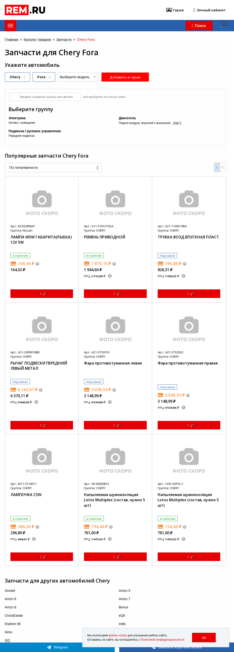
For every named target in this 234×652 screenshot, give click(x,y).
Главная (11, 39)
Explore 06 (13, 624)
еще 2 (177, 122)
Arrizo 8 (10, 607)
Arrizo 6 (10, 599)
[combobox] (78, 77)
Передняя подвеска (21, 135)
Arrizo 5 (124, 591)
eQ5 (122, 615)
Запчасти (63, 39)
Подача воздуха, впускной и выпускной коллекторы (146, 123)
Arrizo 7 (124, 599)
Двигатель (127, 118)
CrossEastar (14, 615)
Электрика (17, 118)
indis (122, 624)
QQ (7, 640)
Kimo (8, 632)
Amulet (10, 591)
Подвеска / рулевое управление (35, 131)
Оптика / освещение (22, 122)
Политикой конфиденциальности (162, 639)
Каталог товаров (37, 39)
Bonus (123, 607)
